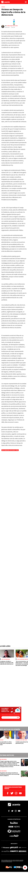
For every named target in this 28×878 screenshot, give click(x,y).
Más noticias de (10, 729)
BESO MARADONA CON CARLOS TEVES (10, 450)
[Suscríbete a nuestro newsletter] (18, 717)
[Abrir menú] (26, 2)
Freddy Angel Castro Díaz (12, 25)
